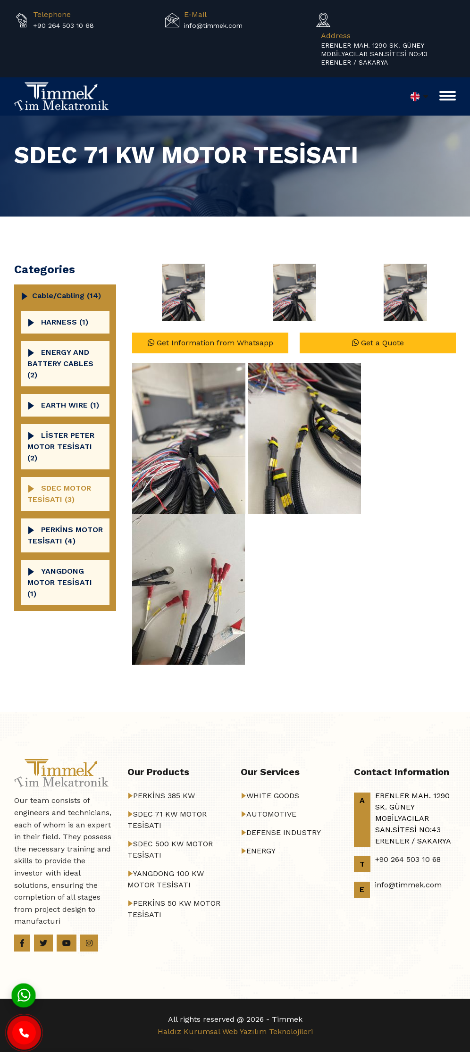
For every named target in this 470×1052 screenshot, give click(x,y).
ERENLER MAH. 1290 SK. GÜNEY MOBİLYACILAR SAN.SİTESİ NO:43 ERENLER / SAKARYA (374, 54)
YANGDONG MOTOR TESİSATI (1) (59, 582)
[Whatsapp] (23, 994)
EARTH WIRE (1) (70, 405)
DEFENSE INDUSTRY (283, 832)
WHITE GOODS (272, 795)
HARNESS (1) (64, 321)
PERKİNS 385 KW (164, 795)
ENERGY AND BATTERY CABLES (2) (60, 363)
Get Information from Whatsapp (210, 342)
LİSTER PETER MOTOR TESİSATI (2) (60, 446)
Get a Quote (378, 342)
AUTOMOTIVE (271, 814)
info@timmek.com (213, 25)
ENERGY (261, 850)
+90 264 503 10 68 (63, 25)
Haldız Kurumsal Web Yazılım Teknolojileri (235, 1031)
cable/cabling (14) (66, 295)
